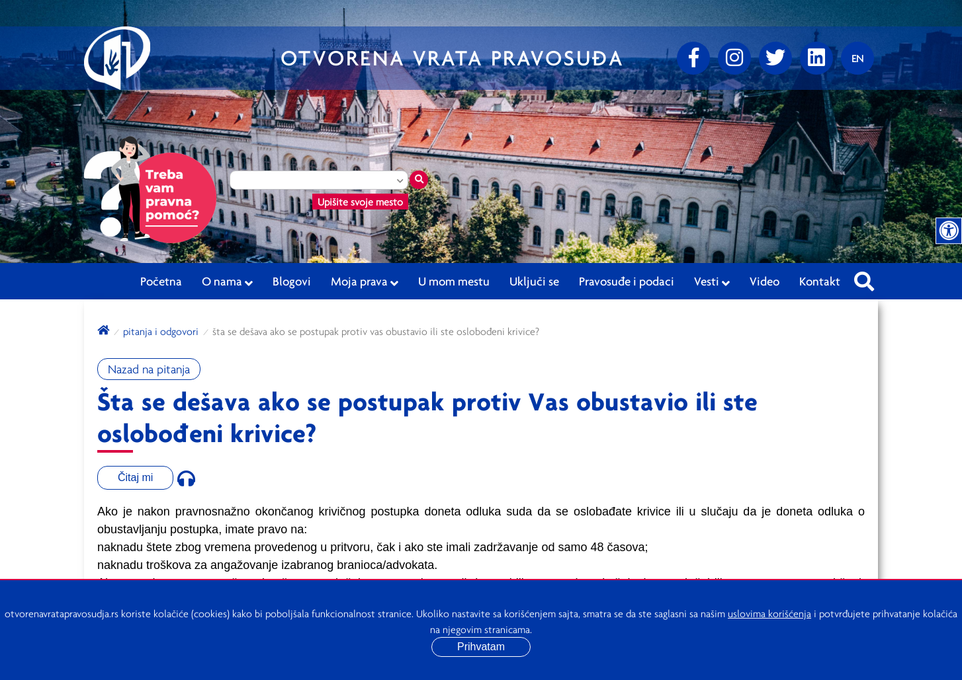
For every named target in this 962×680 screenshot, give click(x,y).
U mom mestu (454, 281)
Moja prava (364, 281)
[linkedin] (816, 58)
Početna (161, 281)
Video (764, 281)
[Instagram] (734, 58)
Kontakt (819, 281)
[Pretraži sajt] (864, 277)
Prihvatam (481, 646)
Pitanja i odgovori (160, 331)
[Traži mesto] (419, 179)
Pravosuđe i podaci (626, 281)
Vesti (712, 281)
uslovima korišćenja (769, 613)
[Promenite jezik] (857, 58)
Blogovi (292, 281)
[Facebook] (693, 58)
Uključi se (534, 281)
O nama (227, 281)
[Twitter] (775, 58)
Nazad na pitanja (149, 369)
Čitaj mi (135, 477)
